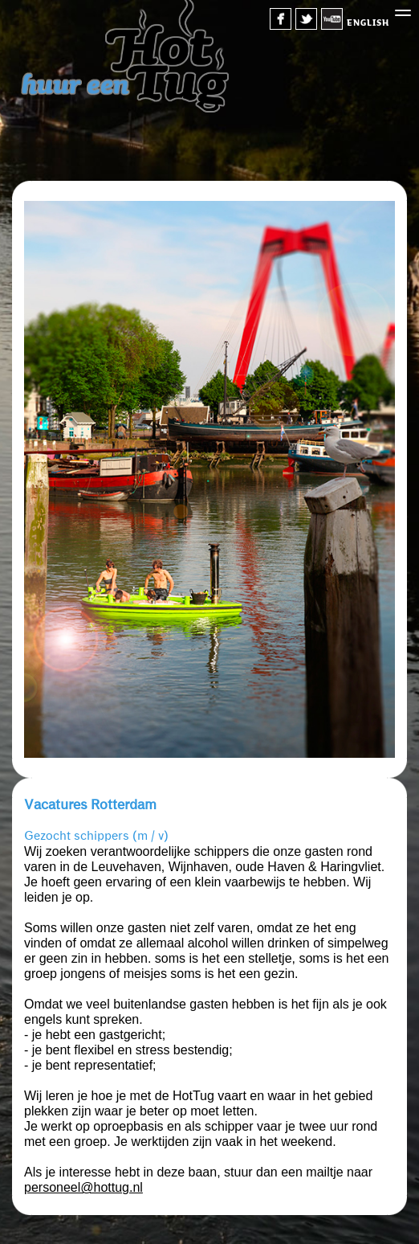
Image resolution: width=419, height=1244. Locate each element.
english (368, 23)
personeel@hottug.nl (83, 1187)
